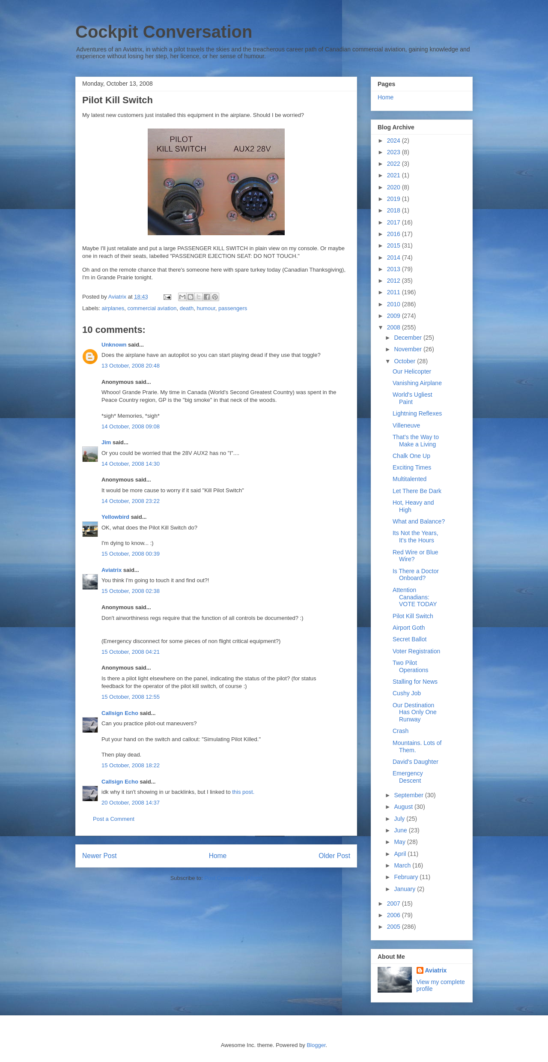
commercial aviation (152, 308)
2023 (394, 152)
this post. (243, 792)
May (400, 841)
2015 (394, 245)
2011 (394, 292)
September (409, 795)
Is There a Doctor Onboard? (416, 575)
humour (206, 308)
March (403, 865)
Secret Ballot (409, 639)
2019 (394, 198)
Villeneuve (406, 425)
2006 (394, 915)
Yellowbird (115, 517)
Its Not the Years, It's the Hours (415, 537)
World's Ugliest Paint (412, 398)
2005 (394, 926)
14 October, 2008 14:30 (130, 464)
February (407, 877)
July (400, 818)
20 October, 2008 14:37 (130, 802)
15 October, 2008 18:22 (130, 765)
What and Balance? (419, 521)
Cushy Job (407, 693)
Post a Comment (113, 819)
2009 (394, 315)
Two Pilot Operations (410, 666)
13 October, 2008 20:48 (130, 365)
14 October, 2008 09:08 (130, 426)
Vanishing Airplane (417, 383)
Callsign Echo (119, 713)
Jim (106, 442)
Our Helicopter (412, 371)
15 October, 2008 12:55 (130, 697)
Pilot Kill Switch (413, 616)
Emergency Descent (408, 777)
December (408, 337)
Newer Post (99, 855)
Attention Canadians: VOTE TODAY (415, 597)
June (401, 830)
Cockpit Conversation (163, 31)
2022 (394, 163)
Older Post (334, 855)
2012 (394, 280)
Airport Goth (409, 627)
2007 (394, 903)
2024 (394, 140)
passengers (232, 308)
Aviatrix (111, 570)
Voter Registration (416, 651)
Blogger (316, 1045)
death (187, 308)
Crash (400, 730)
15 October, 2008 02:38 (130, 591)
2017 (394, 222)
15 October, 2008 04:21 (130, 652)
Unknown (114, 344)
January (405, 888)
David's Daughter (415, 761)
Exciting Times (412, 467)
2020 (394, 187)
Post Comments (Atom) (233, 878)
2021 (394, 175)
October (405, 361)
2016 (394, 233)
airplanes (113, 308)
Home (218, 855)
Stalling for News (415, 681)
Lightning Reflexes (417, 413)
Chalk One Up (411, 455)
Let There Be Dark (417, 491)
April (401, 853)
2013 (394, 269)
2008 (394, 327)
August (404, 806)
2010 (394, 304)
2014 (394, 257)
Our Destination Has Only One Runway (415, 712)
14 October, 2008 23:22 (130, 501)
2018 (394, 210)
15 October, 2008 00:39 (130, 553)
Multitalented (409, 479)
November (408, 349)
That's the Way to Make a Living (416, 441)
